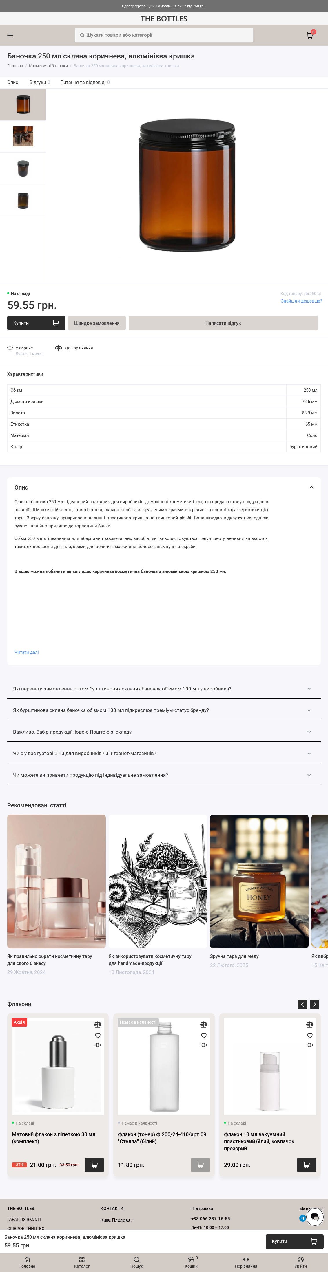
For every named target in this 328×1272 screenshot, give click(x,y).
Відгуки (40, 82)
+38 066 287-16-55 (210, 1218)
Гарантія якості (24, 1219)
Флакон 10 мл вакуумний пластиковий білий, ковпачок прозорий (259, 1141)
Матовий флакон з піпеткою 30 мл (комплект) (53, 1137)
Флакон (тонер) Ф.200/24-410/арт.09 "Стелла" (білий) (162, 1137)
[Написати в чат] (315, 1217)
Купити (94, 1164)
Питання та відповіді (85, 82)
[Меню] (18, 35)
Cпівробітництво (26, 1228)
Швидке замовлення (97, 323)
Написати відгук (223, 323)
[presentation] (302, 1005)
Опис (12, 82)
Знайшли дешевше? (301, 301)
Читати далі (26, 652)
